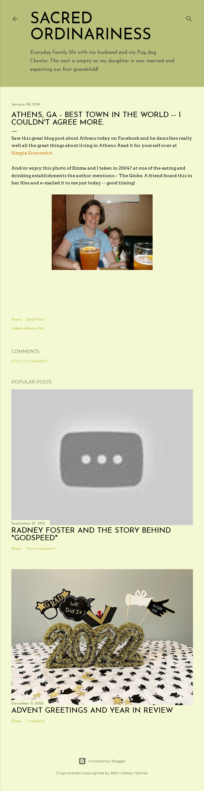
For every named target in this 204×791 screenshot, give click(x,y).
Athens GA (34, 328)
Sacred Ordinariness (90, 27)
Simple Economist (31, 152)
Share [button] (16, 320)
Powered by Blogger (102, 761)
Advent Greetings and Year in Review (92, 711)
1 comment (35, 721)
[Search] (189, 17)
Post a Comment (29, 361)
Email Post (35, 320)
